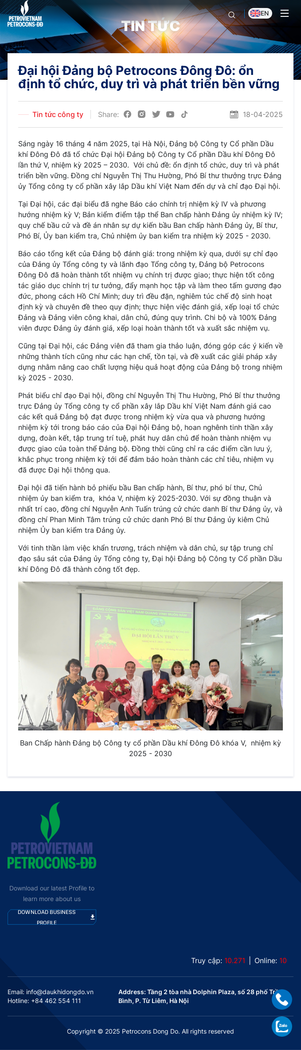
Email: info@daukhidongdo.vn (51, 991)
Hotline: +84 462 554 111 (44, 1000)
